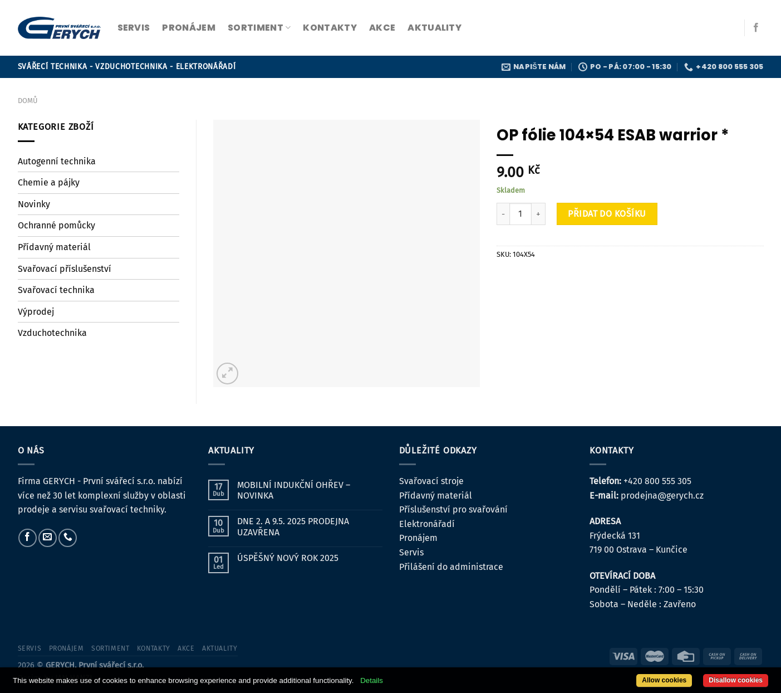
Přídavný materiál (54, 247)
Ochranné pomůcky (56, 225)
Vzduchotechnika (52, 333)
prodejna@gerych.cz (662, 495)
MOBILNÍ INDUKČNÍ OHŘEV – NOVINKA (293, 490)
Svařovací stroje (431, 481)
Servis (411, 552)
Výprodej (36, 311)
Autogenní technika (57, 161)
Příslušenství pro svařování (453, 509)
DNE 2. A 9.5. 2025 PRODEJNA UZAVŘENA (293, 526)
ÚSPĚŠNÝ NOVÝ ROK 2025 (287, 558)
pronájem (188, 27)
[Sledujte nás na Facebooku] (755, 28)
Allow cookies (664, 680)
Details (371, 680)
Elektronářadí (427, 524)
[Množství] (520, 214)
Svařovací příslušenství (64, 268)
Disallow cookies (736, 680)
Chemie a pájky (49, 182)
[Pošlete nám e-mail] (47, 538)
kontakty (330, 27)
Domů (27, 100)
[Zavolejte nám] (67, 538)
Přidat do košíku (607, 213)
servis (133, 27)
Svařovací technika (56, 290)
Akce (382, 27)
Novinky (34, 204)
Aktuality (434, 27)
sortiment (259, 27)
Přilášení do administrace (451, 567)
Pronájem (418, 538)
